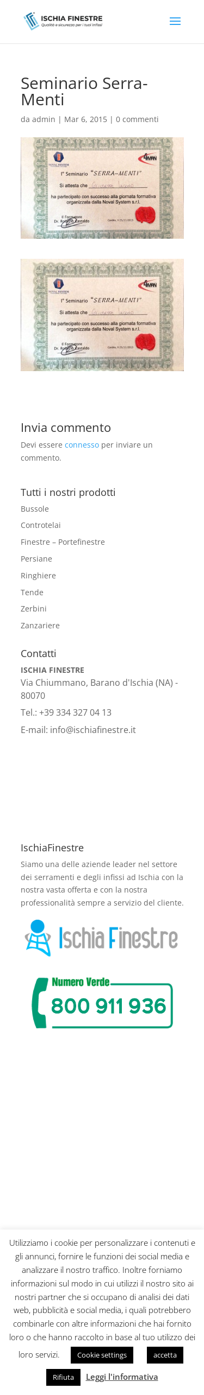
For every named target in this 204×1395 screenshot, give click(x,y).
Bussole (35, 509)
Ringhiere (38, 575)
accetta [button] (165, 1355)
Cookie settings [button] (102, 1355)
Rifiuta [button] (63, 1377)
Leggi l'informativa (122, 1376)
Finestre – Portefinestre (63, 542)
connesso (82, 444)
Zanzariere (40, 625)
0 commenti (137, 119)
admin (43, 119)
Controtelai (41, 525)
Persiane (36, 558)
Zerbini (34, 608)
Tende (32, 592)
